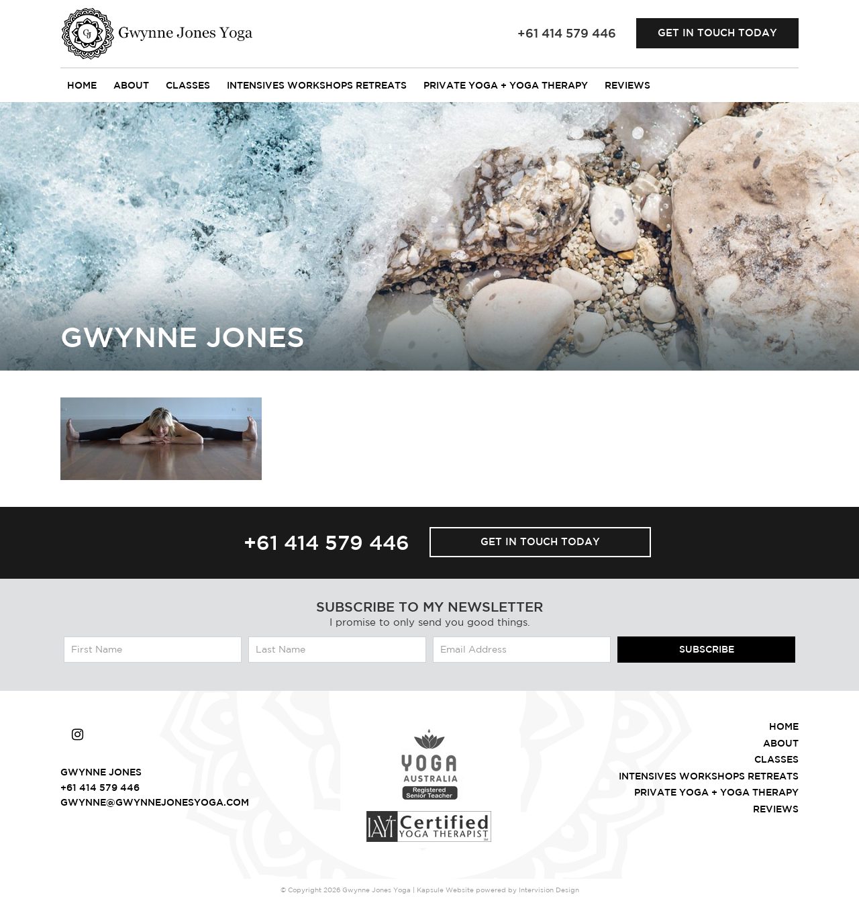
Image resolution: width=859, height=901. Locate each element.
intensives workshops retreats (317, 85)
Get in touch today (717, 32)
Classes (188, 85)
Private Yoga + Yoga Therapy (505, 85)
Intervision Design (549, 890)
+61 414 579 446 (326, 542)
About (131, 85)
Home (82, 85)
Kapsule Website (445, 890)
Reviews (627, 85)
